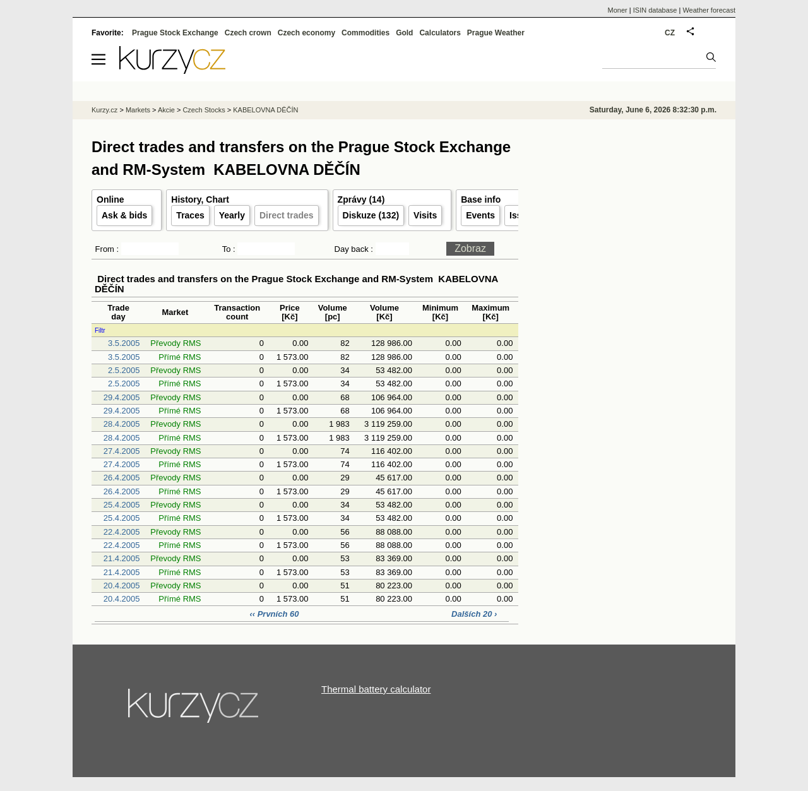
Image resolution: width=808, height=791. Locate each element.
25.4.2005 (122, 504)
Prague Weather (496, 32)
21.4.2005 (122, 558)
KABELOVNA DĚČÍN (265, 110)
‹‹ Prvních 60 (275, 614)
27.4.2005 (122, 451)
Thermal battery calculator (376, 689)
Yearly (232, 215)
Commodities (365, 32)
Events (480, 215)
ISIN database (655, 10)
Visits (425, 215)
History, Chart (200, 199)
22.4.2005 (122, 532)
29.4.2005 (122, 397)
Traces (190, 215)
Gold (404, 32)
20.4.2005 (122, 585)
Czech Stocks (203, 110)
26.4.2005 (122, 477)
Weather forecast (708, 10)
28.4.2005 (122, 424)
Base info (481, 199)
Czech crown (248, 32)
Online (110, 199)
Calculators (439, 32)
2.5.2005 (124, 370)
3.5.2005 (124, 343)
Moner (617, 10)
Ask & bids (124, 215)
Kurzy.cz (104, 110)
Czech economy (306, 32)
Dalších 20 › (474, 614)
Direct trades (286, 215)
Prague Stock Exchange (175, 32)
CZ (670, 32)
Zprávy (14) (361, 199)
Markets (138, 110)
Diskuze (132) (371, 215)
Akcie (166, 110)
